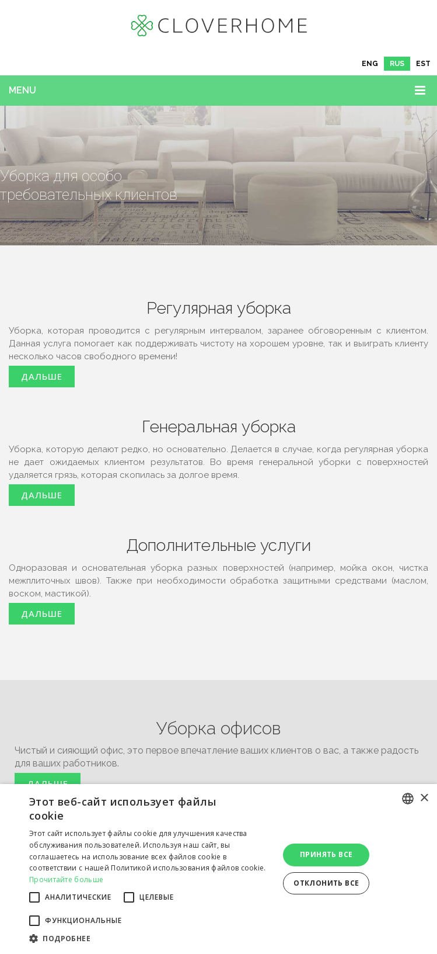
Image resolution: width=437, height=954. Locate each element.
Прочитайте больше (66, 879)
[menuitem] (370, 64)
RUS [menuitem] (397, 64)
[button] (150, 938)
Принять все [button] (326, 854)
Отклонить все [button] (326, 883)
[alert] (218, 869)
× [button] (423, 798)
